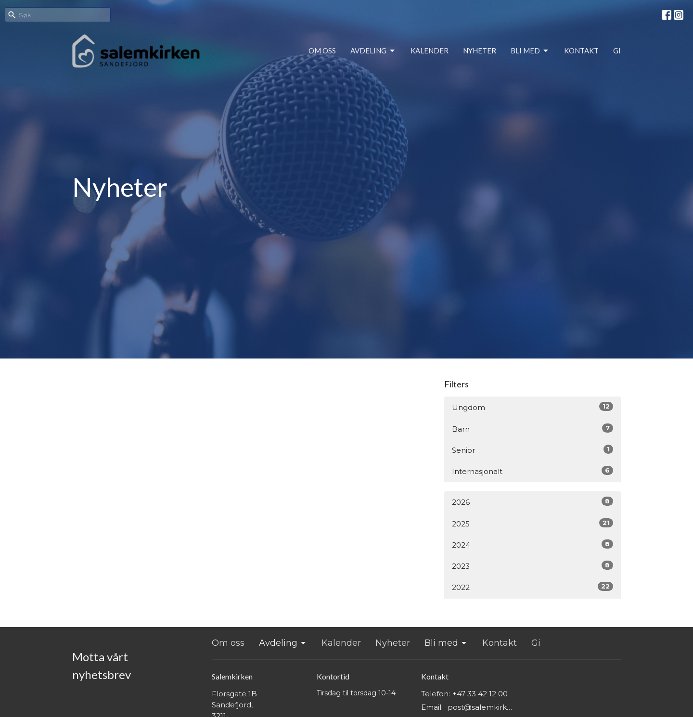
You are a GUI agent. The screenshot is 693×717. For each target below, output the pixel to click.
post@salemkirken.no (482, 707)
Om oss (322, 50)
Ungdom (532, 407)
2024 (532, 544)
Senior (532, 450)
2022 (532, 587)
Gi (617, 50)
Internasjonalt (532, 471)
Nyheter (479, 50)
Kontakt (581, 50)
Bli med (530, 51)
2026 (532, 502)
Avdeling (373, 51)
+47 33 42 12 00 (480, 693)
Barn (532, 428)
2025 (532, 523)
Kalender (430, 50)
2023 (532, 566)
